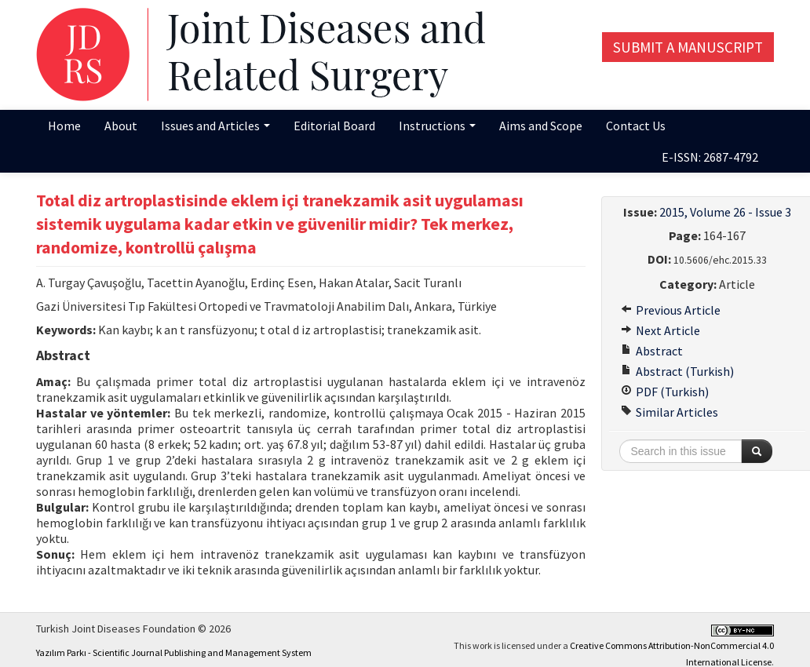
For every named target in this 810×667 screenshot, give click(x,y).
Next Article (660, 330)
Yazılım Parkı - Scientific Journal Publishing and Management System (174, 652)
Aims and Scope (540, 125)
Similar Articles (669, 412)
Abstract (652, 351)
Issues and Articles (215, 125)
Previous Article (671, 310)
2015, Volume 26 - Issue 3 (725, 212)
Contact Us (636, 125)
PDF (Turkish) (665, 391)
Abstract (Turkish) (677, 371)
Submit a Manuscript (688, 47)
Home (64, 125)
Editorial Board (334, 125)
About (120, 125)
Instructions (437, 125)
